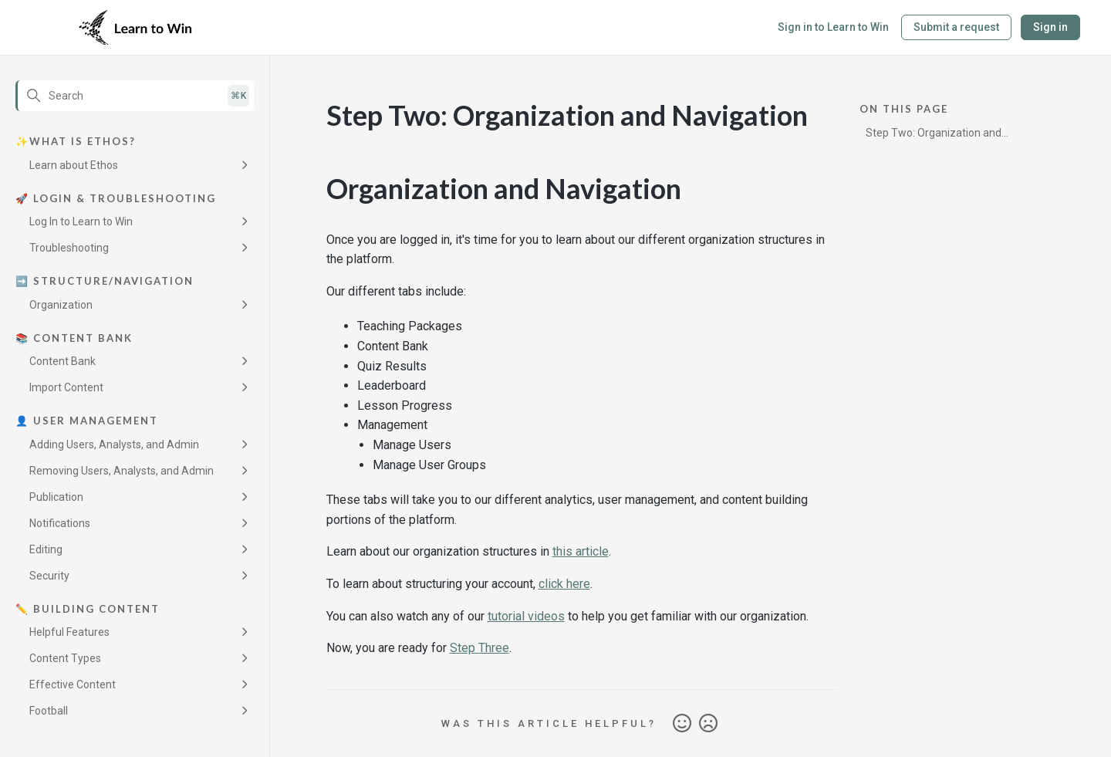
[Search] (134, 95)
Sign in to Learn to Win (833, 27)
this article (580, 551)
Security (49, 575)
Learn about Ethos (73, 165)
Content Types (65, 658)
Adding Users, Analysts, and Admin (114, 444)
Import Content (66, 387)
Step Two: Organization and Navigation (933, 135)
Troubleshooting (69, 248)
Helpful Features (69, 632)
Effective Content (72, 684)
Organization (61, 305)
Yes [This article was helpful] (682, 724)
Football (48, 711)
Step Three (479, 647)
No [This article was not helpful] (708, 724)
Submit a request (956, 27)
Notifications (59, 523)
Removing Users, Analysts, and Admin (121, 471)
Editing (45, 549)
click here (564, 583)
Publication (56, 497)
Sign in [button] (1050, 27)
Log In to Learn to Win (81, 221)
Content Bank (62, 361)
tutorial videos (526, 616)
